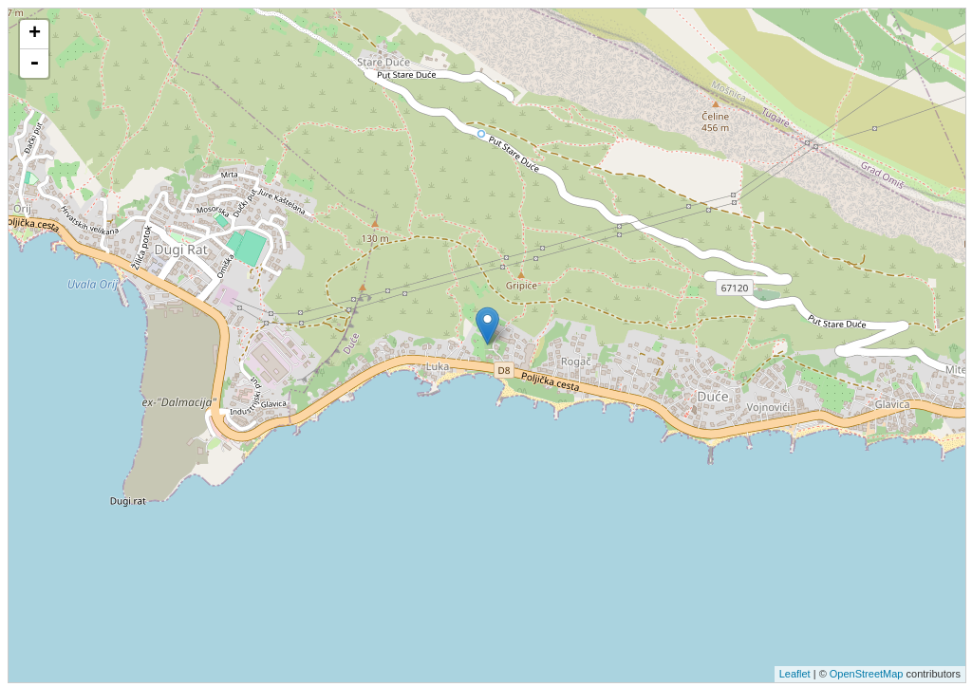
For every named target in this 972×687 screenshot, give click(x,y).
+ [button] (34, 34)
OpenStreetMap (867, 673)
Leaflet (795, 673)
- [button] (34, 63)
